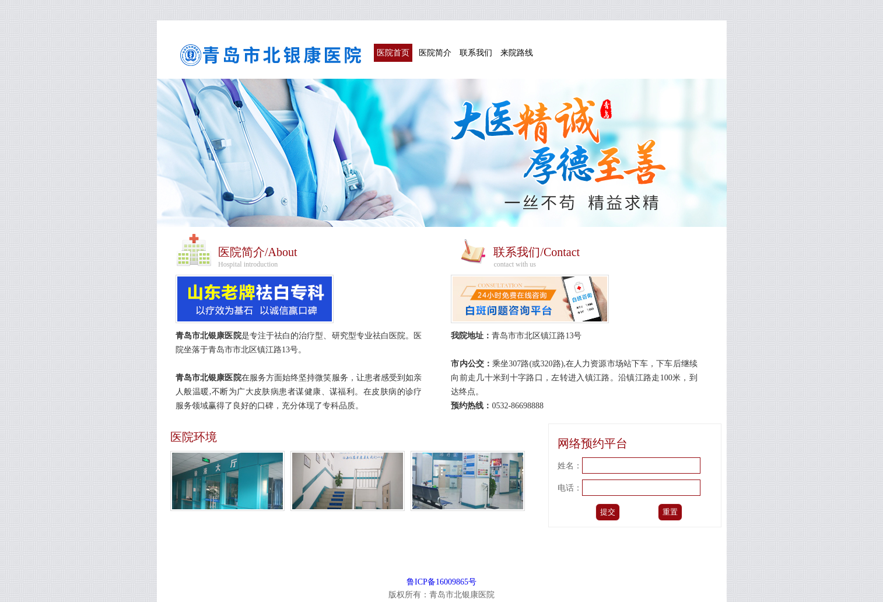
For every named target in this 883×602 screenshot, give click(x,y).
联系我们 (476, 52)
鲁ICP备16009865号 (441, 582)
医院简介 (435, 52)
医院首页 (393, 52)
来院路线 (516, 52)
